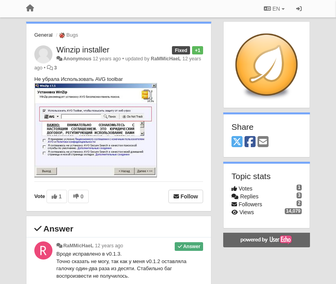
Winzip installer (82, 49)
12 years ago (109, 245)
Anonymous (77, 59)
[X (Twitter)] (237, 142)
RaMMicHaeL (166, 59)
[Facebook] (250, 142)
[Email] (263, 142)
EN (274, 9)
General (43, 35)
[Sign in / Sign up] (299, 8)
